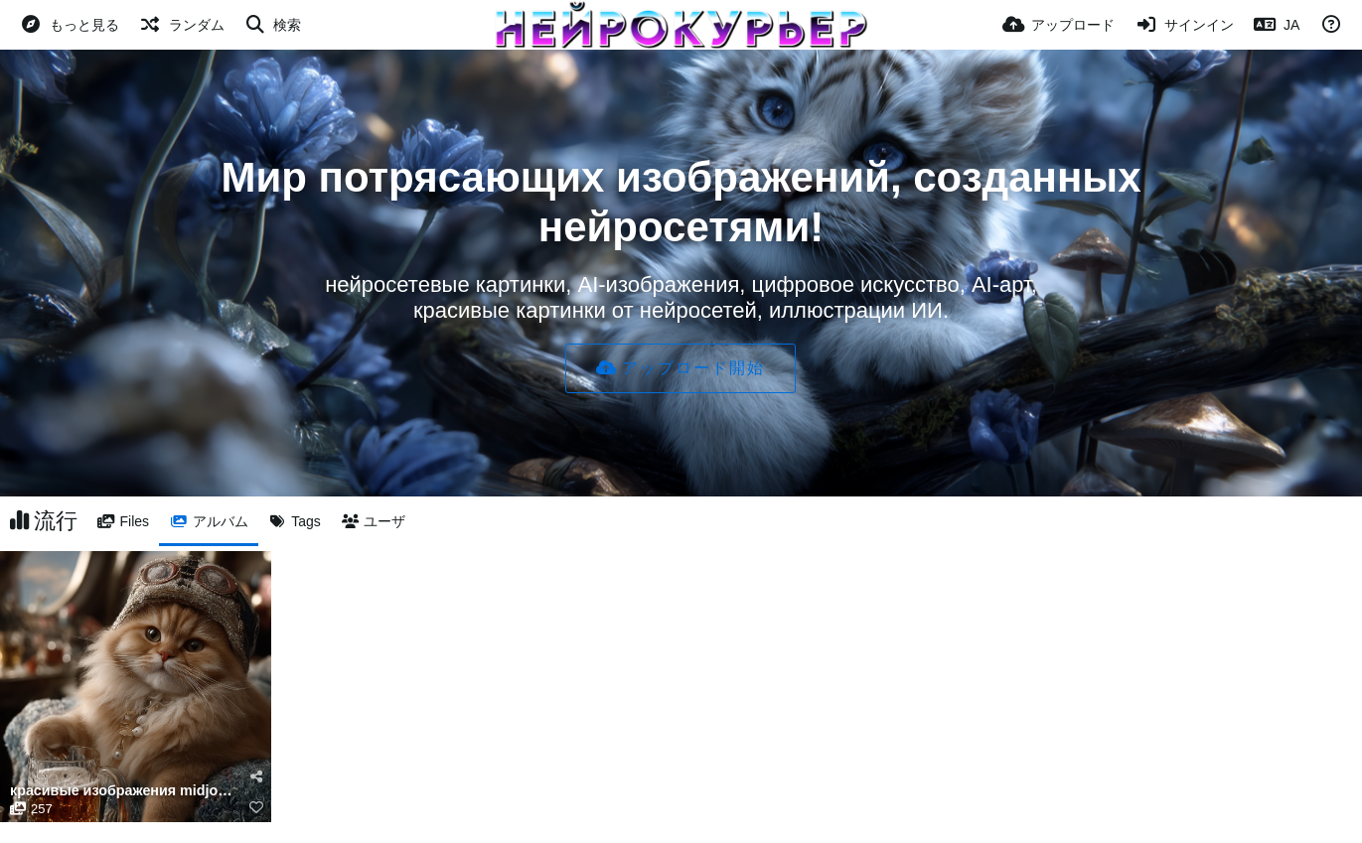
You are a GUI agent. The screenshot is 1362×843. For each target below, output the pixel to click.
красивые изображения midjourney (123, 790)
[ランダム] (182, 25)
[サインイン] (1184, 25)
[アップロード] (1059, 25)
